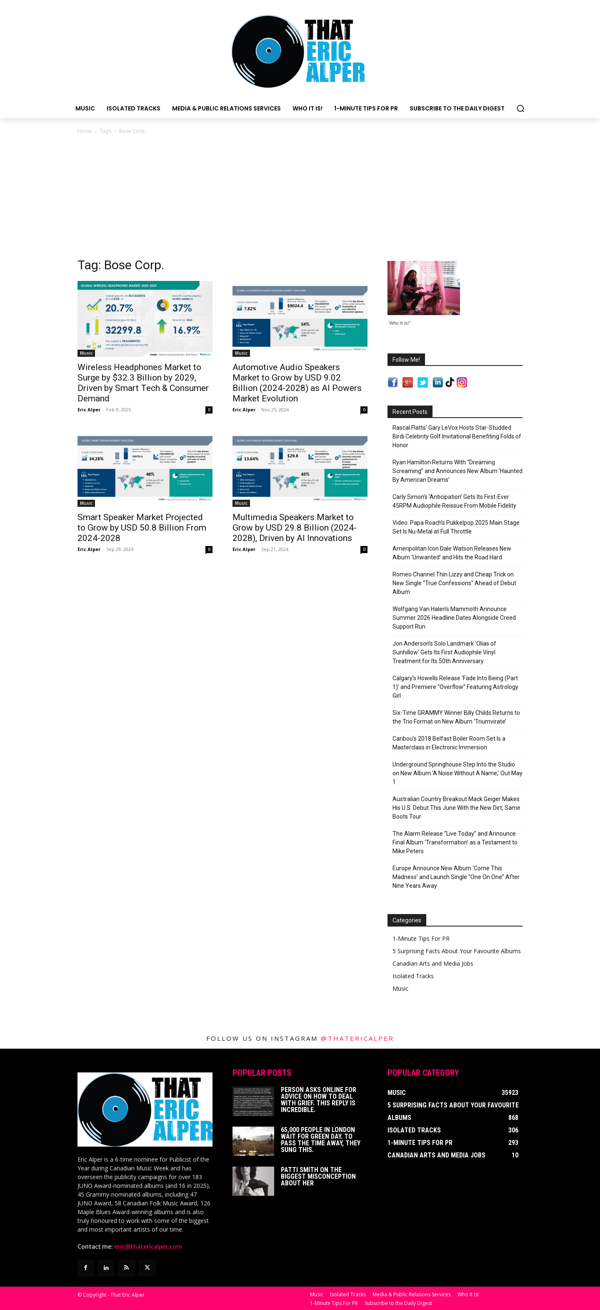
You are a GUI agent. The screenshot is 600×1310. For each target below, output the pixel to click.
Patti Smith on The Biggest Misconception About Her (318, 1176)
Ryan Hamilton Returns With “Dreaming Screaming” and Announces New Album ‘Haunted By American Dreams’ (457, 471)
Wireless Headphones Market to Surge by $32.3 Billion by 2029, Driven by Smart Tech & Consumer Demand (143, 382)
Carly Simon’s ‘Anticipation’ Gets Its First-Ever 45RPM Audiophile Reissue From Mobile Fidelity (454, 501)
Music (86, 353)
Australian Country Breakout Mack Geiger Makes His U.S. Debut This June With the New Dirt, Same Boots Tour (456, 808)
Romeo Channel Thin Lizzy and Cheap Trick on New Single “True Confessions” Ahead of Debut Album (454, 583)
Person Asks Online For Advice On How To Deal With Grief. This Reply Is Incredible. (318, 1100)
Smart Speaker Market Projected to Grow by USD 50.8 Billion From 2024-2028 (142, 527)
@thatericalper (357, 1038)
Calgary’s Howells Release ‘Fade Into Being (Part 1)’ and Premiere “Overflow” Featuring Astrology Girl (455, 687)
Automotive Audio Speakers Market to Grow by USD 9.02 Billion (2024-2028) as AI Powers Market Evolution (297, 382)
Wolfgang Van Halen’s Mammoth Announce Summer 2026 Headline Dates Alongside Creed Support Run (454, 618)
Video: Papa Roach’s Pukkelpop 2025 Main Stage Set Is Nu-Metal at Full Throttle (456, 527)
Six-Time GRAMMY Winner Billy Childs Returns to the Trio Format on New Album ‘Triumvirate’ (456, 717)
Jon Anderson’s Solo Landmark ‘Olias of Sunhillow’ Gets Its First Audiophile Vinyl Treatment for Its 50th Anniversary (444, 652)
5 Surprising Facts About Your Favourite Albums (456, 951)
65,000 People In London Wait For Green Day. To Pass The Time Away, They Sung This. (320, 1140)
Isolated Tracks (413, 976)
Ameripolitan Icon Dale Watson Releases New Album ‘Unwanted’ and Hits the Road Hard (451, 553)
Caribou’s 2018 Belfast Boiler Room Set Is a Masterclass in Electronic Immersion (448, 743)
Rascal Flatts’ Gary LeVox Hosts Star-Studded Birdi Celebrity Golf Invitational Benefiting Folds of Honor (456, 436)
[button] (520, 108)
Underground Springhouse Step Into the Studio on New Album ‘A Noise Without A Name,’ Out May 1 (457, 773)
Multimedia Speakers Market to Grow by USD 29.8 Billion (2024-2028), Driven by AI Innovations (294, 527)
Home (85, 131)
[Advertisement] (300, 198)
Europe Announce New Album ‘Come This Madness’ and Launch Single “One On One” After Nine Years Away (456, 877)
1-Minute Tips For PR (421, 938)
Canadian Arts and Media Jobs (432, 963)
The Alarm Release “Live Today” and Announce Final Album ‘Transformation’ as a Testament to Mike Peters (455, 842)
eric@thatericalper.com (148, 1246)
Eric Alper (89, 409)
